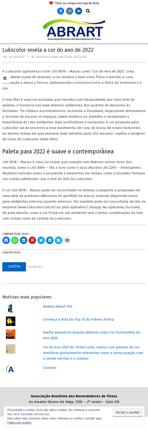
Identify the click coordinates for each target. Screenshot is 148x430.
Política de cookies (19, 422)
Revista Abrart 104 (57, 306)
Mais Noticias (62, 57)
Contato (49, 368)
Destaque (43, 57)
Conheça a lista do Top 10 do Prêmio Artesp (78, 319)
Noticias (80, 57)
